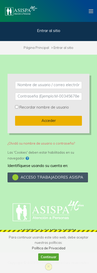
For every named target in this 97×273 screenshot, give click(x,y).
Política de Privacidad (48, 248)
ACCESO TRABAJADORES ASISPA (47, 177)
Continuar (49, 257)
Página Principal (36, 48)
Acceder (48, 120)
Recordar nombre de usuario (44, 107)
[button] (27, 158)
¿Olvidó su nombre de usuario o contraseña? (41, 143)
